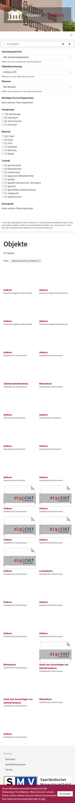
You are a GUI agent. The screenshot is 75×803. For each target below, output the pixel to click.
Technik (6, 160)
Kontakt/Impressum (15, 764)
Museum (6, 81)
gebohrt (9, 186)
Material (6, 131)
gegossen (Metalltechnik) (18, 176)
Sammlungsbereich (12, 51)
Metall (8, 153)
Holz (7, 143)
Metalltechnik (12, 169)
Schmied (9, 124)
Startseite (10, 759)
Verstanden (65, 793)
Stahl (8, 136)
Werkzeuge (11, 114)
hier (43, 799)
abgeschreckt (12, 196)
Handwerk (10, 117)
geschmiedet (11, 165)
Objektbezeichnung (12, 66)
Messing (9, 150)
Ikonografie (8, 203)
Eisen (7, 139)
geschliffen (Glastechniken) (19, 189)
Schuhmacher (12, 121)
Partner (9, 769)
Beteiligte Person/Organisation (18, 98)
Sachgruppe (8, 109)
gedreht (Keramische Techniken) (21, 182)
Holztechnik (11, 172)
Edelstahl (9, 146)
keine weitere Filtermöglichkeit (17, 102)
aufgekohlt (10, 193)
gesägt (8, 179)
